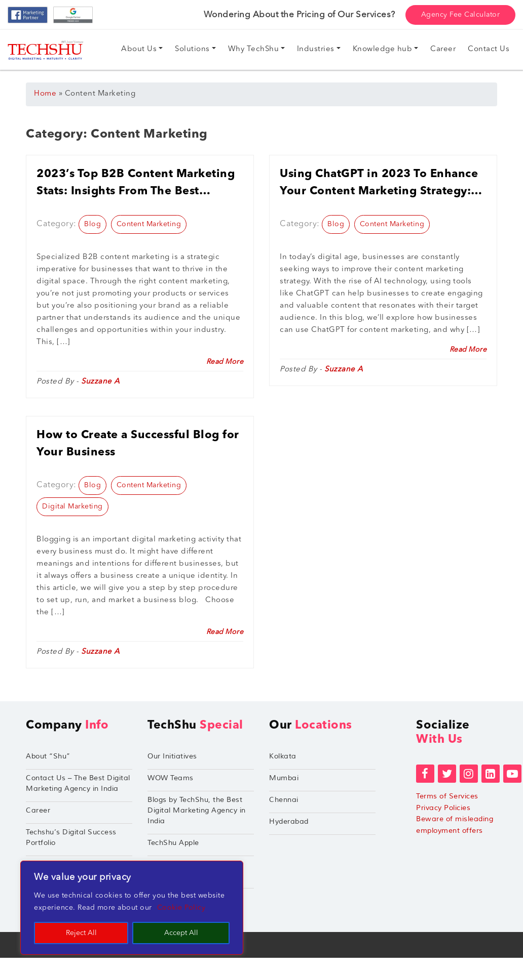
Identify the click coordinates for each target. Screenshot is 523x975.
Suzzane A (100, 382)
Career (38, 810)
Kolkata (282, 756)
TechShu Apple (173, 842)
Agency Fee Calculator (460, 14)
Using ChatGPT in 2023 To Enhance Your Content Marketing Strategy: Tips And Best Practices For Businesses (379, 184)
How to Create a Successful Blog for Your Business (137, 444)
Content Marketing (149, 224)
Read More (225, 361)
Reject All (81, 933)
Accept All (181, 933)
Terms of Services (447, 796)
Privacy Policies (443, 807)
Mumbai (283, 778)
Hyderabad (289, 821)
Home (45, 94)
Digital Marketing (72, 506)
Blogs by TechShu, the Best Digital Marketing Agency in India (196, 810)
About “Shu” (48, 756)
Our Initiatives (172, 756)
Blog (92, 224)
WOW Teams (170, 778)
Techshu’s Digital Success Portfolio (71, 837)
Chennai (283, 799)
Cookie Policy (181, 907)
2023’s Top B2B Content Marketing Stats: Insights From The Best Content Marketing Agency (135, 184)
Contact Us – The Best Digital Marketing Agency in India (78, 783)
